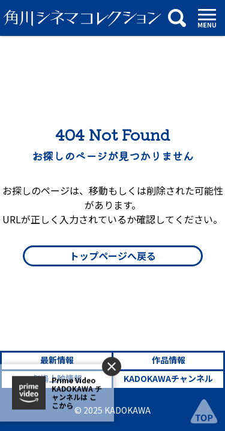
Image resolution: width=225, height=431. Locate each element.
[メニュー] (207, 18)
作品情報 (168, 360)
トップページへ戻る (113, 255)
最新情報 (57, 360)
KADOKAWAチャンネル (168, 378)
